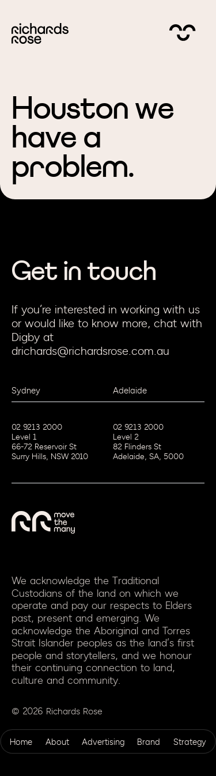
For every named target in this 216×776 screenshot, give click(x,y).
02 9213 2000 (37, 427)
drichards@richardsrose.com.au (90, 351)
